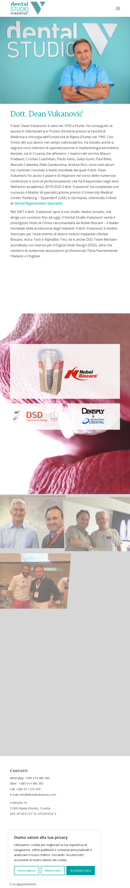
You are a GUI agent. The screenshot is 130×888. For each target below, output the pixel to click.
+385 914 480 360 (37, 778)
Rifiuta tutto (53, 870)
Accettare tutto (80, 870)
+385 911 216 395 (28, 789)
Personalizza (26, 870)
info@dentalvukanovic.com (38, 795)
